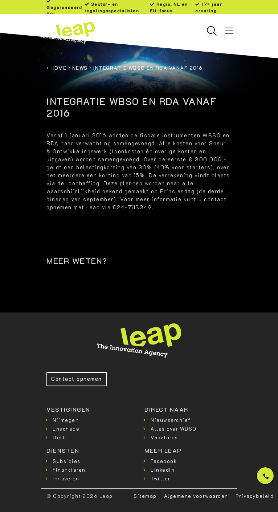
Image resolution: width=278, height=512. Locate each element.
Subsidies (67, 461)
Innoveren (66, 478)
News (80, 68)
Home (58, 68)
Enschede (66, 429)
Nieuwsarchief (171, 420)
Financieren (69, 470)
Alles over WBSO (174, 429)
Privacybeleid (255, 496)
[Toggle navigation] (229, 31)
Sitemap (145, 496)
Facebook (164, 461)
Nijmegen (66, 420)
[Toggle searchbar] (212, 31)
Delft (60, 437)
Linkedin (163, 470)
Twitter (161, 478)
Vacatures (164, 437)
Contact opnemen (76, 378)
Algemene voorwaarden (196, 496)
